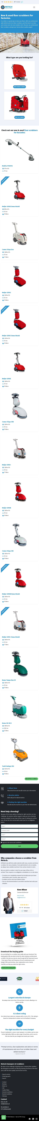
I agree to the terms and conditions (12, 842)
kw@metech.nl (21, 897)
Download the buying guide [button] (8, 967)
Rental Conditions (7, 1094)
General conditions (7, 1092)
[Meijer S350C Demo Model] (19, 320)
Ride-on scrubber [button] (19, 117)
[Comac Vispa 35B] (19, 406)
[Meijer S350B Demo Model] (19, 578)
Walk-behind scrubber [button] (19, 86)
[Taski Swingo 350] (19, 750)
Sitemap (4, 1096)
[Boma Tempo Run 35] (19, 664)
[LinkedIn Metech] (33, 1119)
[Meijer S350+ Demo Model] (19, 621)
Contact (4, 1082)
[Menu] (34, 7)
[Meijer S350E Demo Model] (19, 190)
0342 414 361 (20, 895)
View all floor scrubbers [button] (31, 778)
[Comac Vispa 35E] (19, 535)
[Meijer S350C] (19, 277)
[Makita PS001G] (19, 150)
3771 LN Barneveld (6, 1109)
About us (4, 1086)
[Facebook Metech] (30, 1119)
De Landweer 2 (5, 1107)
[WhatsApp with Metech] (3, 1117)
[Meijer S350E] (19, 363)
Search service (6, 1074)
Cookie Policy (5, 1090)
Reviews (4, 1084)
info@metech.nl (5, 1103)
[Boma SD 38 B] (19, 707)
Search (4, 1078)
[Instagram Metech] (36, 1119)
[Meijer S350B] (19, 492)
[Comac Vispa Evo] (19, 234)
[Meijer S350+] (19, 449)
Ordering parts (6, 1076)
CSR (3, 1088)
